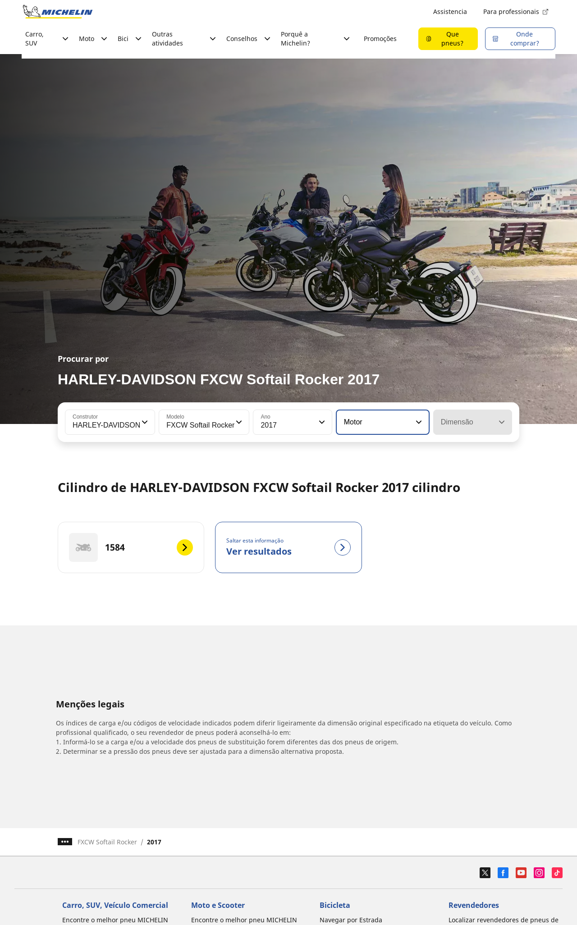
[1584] (131, 547)
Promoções (380, 38)
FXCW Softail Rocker (107, 842)
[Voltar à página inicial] (58, 12)
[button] (143, 422)
